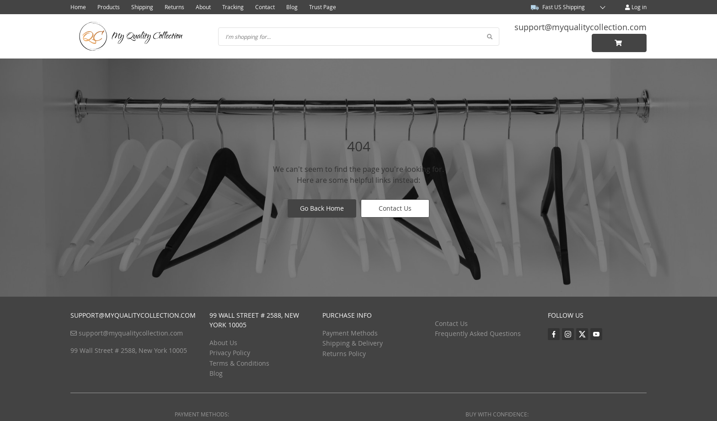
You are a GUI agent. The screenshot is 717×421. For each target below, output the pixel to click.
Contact (265, 7)
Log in (636, 7)
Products (108, 7)
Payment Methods (350, 333)
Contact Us (395, 208)
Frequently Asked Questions (478, 333)
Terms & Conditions (239, 363)
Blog (292, 7)
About (203, 7)
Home (78, 7)
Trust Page (322, 7)
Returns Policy (344, 353)
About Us (223, 342)
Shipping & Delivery (352, 343)
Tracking (233, 7)
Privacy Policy (229, 352)
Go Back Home (322, 208)
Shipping (142, 7)
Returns (174, 7)
